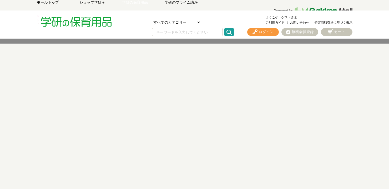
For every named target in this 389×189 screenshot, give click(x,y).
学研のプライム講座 (181, 2)
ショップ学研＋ (92, 2)
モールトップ (48, 2)
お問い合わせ (299, 22)
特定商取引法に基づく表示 (333, 22)
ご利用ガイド (275, 22)
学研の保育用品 (135, 2)
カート (339, 32)
